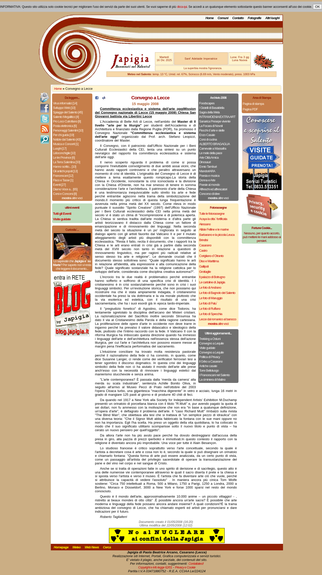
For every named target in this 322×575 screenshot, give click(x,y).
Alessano (205, 224)
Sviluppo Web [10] (64, 108)
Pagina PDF (250, 109)
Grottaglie (205, 272)
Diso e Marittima (209, 261)
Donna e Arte (207, 180)
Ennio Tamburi (208, 166)
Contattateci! (196, 563)
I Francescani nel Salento (214, 375)
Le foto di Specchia (210, 314)
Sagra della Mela (209, 112)
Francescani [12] (63, 176)
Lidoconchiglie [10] (64, 153)
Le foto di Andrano (210, 287)
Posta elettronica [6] (65, 126)
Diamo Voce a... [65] (65, 189)
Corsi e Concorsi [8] (65, 194)
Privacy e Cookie (185, 567)
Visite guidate (207, 348)
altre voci (72, 198)
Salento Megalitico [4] (66, 117)
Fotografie (254, 18)
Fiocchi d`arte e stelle (212, 130)
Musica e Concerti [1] (65, 144)
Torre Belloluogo (209, 370)
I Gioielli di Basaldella (211, 108)
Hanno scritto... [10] (64, 166)
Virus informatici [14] (65, 103)
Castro (203, 250)
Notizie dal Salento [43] (67, 139)
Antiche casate (208, 366)
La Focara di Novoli (211, 126)
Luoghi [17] (59, 148)
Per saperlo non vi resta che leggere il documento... (73, 267)
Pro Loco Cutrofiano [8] (67, 121)
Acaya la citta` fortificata (213, 219)
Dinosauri (205, 162)
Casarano (205, 245)
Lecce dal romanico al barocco (217, 319)
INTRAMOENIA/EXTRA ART (217, 117)
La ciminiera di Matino (212, 379)
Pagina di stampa (253, 104)
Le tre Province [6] (64, 157)
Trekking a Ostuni (209, 339)
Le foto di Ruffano (209, 309)
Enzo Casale (207, 135)
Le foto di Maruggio (210, 298)
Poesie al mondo (209, 185)
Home (210, 18)
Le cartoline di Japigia (212, 282)
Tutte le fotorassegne (212, 213)
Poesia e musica (209, 176)
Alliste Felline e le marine (214, 229)
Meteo (76, 547)
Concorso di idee (209, 194)
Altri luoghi (272, 18)
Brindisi (203, 240)
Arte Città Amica (209, 157)
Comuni (223, 18)
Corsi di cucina (208, 139)
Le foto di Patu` (208, 303)
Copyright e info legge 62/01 (155, 567)
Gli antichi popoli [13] (65, 171)
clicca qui (182, 7)
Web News (92, 547)
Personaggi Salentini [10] (68, 130)
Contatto (238, 18)
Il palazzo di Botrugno (212, 277)
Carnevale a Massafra (212, 148)
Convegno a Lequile (211, 343)
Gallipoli (204, 266)
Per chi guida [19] (63, 135)
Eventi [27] (59, 185)
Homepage (61, 547)
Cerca (107, 547)
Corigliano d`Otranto (211, 256)
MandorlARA (207, 171)
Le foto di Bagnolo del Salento (217, 293)
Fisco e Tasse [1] (63, 180)
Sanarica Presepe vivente (214, 121)
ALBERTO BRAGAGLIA (214, 144)
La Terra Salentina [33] (66, 162)
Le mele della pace (210, 153)
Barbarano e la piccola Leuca (216, 235)
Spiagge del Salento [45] (68, 112)
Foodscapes (207, 103)
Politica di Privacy (209, 357)
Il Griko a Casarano (211, 361)
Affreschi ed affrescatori (213, 189)
